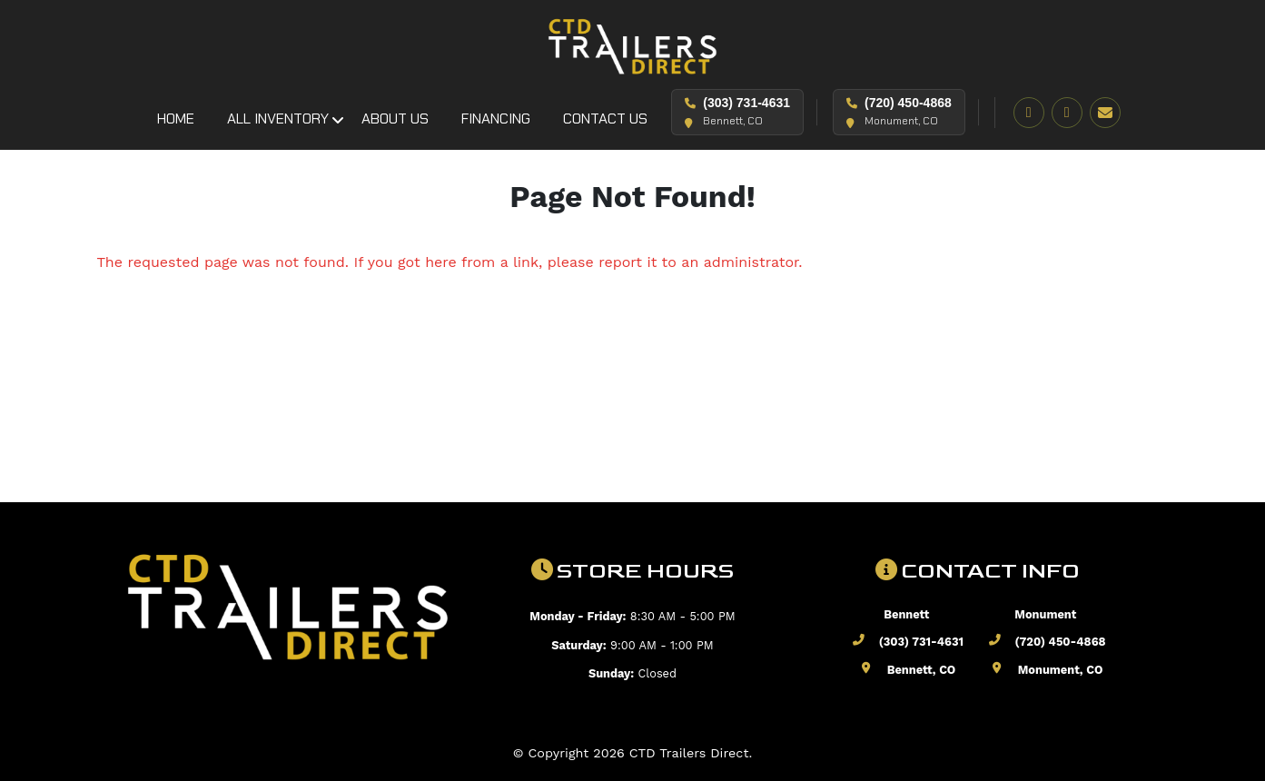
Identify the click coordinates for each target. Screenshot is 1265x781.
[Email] (1105, 112)
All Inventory (278, 118)
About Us (395, 118)
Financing (495, 118)
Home (175, 118)
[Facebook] (1028, 112)
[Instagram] (1067, 112)
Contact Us (605, 118)
